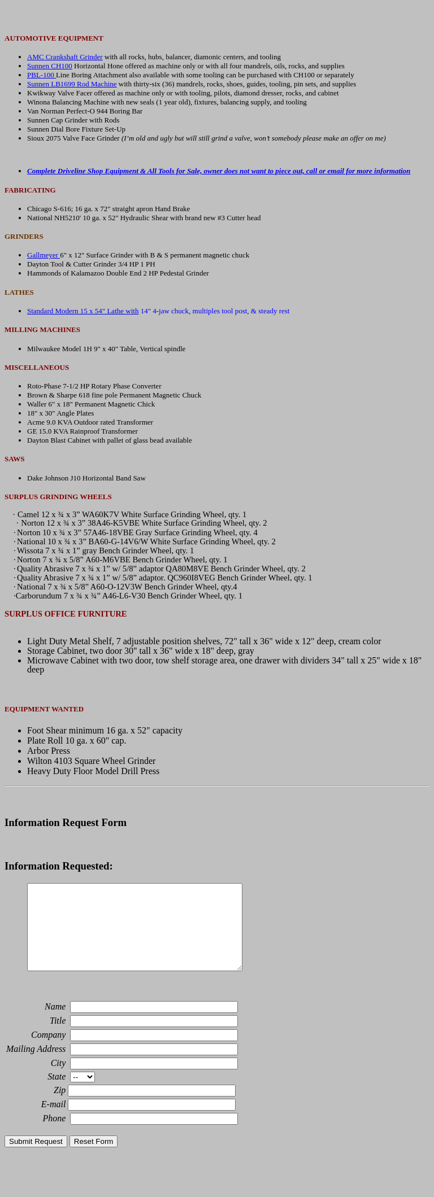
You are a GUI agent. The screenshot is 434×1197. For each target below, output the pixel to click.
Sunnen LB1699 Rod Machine (72, 84)
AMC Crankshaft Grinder (65, 57)
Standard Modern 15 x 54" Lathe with (82, 311)
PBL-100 (41, 75)
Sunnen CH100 (49, 66)
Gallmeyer (43, 255)
